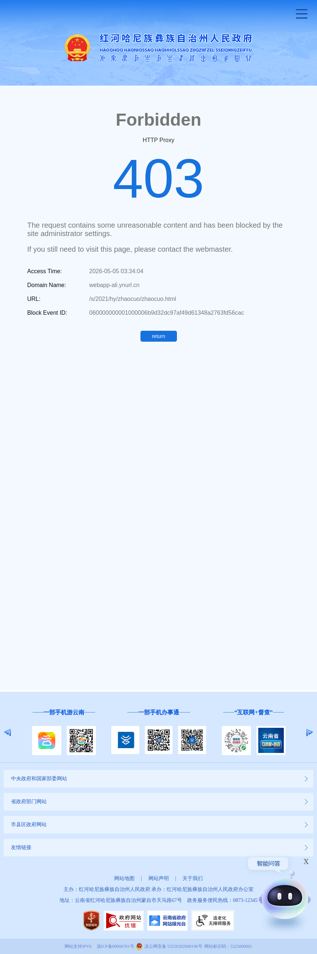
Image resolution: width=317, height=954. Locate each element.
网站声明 (158, 878)
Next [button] (309, 733)
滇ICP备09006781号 (115, 946)
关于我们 (192, 878)
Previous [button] (7, 733)
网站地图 (124, 878)
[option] (63, 732)
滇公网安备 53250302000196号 (173, 946)
